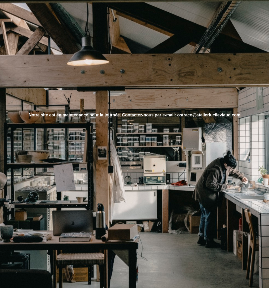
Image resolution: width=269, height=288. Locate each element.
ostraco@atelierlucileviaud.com (208, 115)
